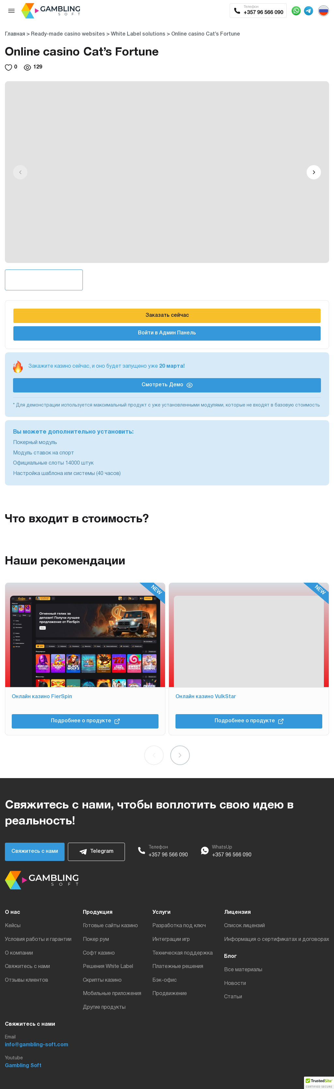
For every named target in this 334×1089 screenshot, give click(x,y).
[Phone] (141, 852)
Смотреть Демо (167, 385)
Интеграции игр (171, 939)
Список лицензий (244, 926)
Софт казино (99, 953)
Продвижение (169, 993)
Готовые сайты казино (110, 926)
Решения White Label (108, 966)
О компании (19, 953)
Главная (15, 34)
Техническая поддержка (182, 953)
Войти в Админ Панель (167, 333)
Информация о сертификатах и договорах (276, 939)
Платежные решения (177, 966)
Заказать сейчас (167, 315)
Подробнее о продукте (85, 721)
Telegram (97, 852)
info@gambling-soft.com (36, 1045)
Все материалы (243, 970)
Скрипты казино (102, 980)
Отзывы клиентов (26, 980)
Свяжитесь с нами (34, 851)
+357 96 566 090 (168, 855)
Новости (235, 983)
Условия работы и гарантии (38, 939)
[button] (314, 172)
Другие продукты (104, 1007)
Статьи (233, 997)
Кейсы (13, 926)
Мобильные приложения (112, 993)
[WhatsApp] (205, 852)
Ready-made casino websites (68, 34)
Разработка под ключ (179, 926)
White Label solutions (138, 34)
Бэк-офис (164, 980)
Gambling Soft (23, 1066)
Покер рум (96, 939)
